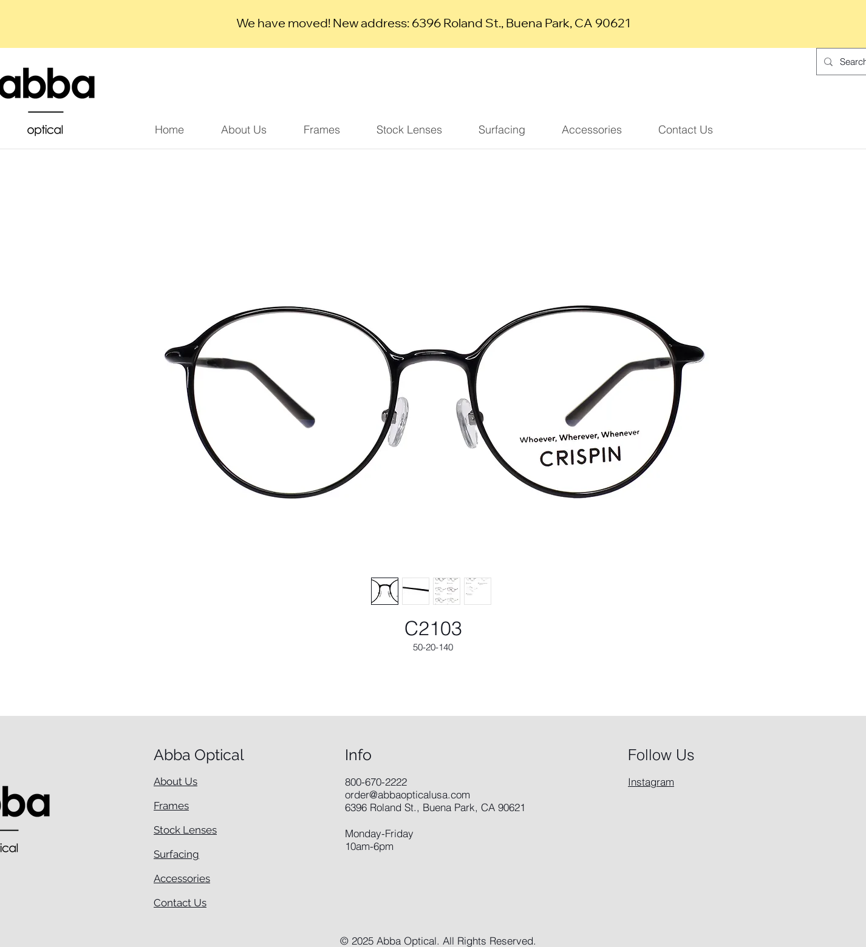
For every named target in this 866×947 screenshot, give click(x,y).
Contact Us (180, 903)
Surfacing (176, 854)
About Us (175, 781)
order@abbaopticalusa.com (407, 794)
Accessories (182, 878)
